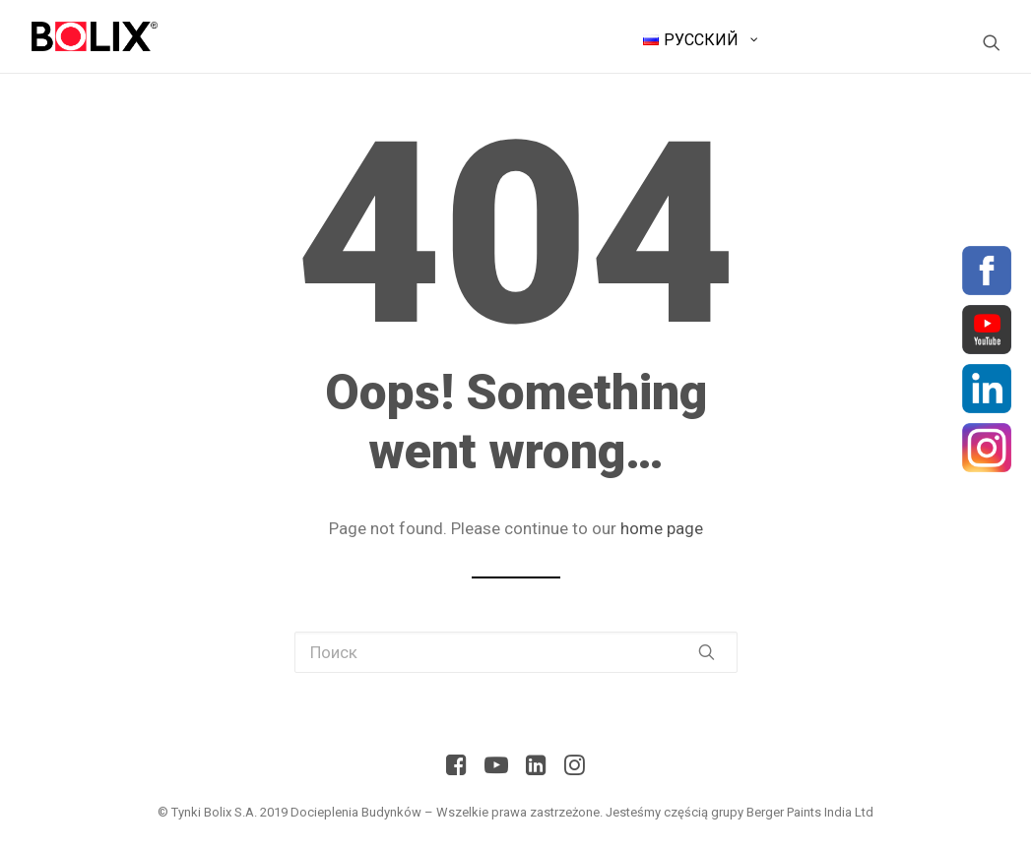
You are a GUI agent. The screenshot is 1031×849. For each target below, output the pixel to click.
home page (661, 528)
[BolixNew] (95, 36)
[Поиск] (991, 42)
